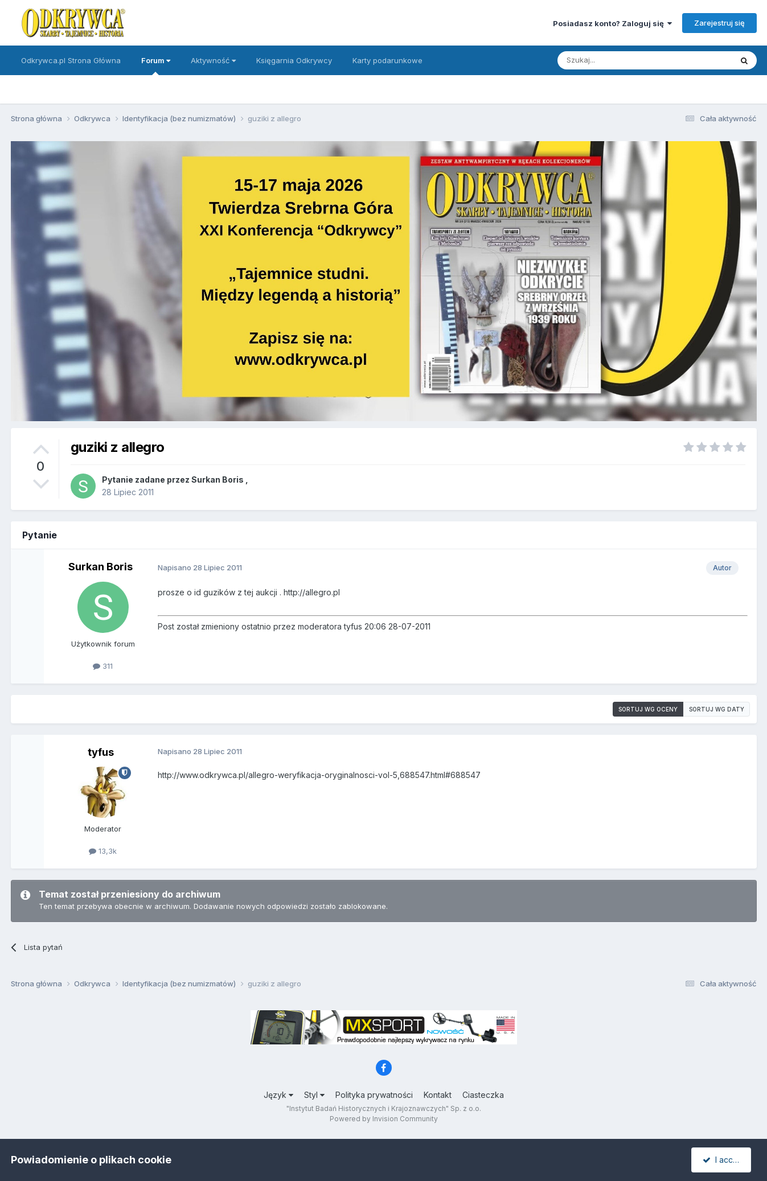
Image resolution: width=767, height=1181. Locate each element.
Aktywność (213, 60)
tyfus (101, 752)
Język (278, 1095)
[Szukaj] (616, 60)
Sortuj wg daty (716, 709)
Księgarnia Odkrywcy (294, 60)
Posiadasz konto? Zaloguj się (612, 23)
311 (103, 665)
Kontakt (438, 1095)
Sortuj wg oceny (648, 709)
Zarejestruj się (719, 22)
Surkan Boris (217, 479)
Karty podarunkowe (387, 60)
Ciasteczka (483, 1095)
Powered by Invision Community (384, 1118)
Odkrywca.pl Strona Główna (71, 60)
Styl (314, 1095)
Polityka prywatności (374, 1095)
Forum (155, 65)
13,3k (103, 850)
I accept (723, 1159)
